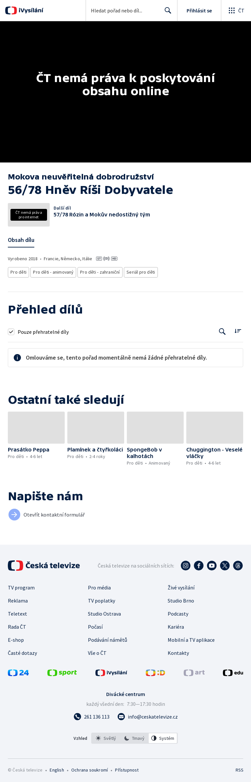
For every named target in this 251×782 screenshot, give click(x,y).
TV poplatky (101, 599)
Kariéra (176, 625)
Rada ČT (17, 625)
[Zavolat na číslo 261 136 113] (91, 715)
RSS (239, 768)
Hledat (166, 13)
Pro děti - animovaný (52, 271)
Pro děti (18, 271)
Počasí (95, 625)
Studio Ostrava (104, 612)
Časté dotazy (22, 651)
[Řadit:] (237, 329)
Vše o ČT (97, 651)
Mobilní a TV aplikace (191, 638)
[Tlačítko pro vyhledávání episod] (222, 330)
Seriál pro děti (136, 271)
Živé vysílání (181, 586)
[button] (36, 426)
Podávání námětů (107, 638)
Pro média (99, 586)
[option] (106, 736)
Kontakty (178, 651)
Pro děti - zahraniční (97, 271)
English (57, 768)
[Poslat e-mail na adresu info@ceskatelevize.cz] (147, 715)
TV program (21, 586)
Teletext (17, 612)
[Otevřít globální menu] (236, 10)
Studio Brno (181, 599)
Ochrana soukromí (89, 768)
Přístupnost (127, 768)
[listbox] (134, 736)
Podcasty (178, 612)
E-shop (16, 638)
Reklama (18, 599)
